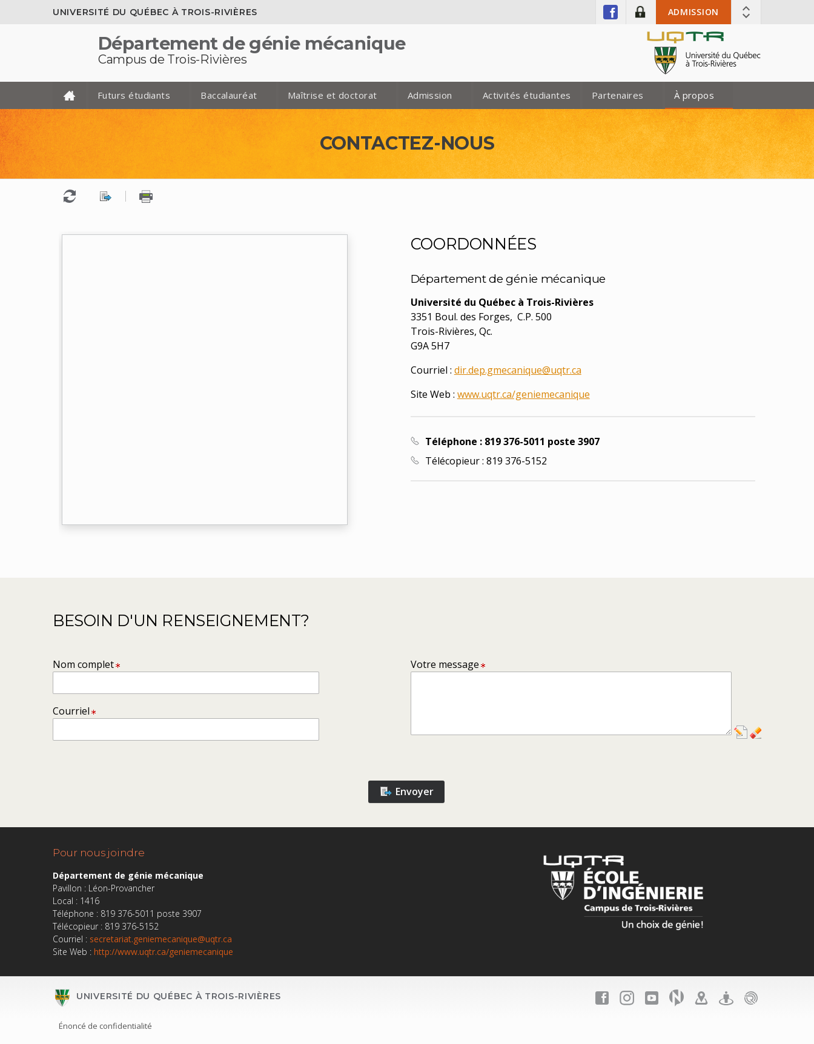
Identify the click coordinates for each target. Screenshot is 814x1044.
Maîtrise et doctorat (332, 95)
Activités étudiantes (527, 95)
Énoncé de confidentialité (105, 1025)
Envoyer (407, 791)
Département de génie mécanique (252, 43)
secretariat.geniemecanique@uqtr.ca (161, 939)
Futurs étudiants (134, 95)
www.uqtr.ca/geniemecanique (523, 394)
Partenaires (618, 95)
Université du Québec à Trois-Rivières (155, 12)
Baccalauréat (228, 95)
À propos (694, 95)
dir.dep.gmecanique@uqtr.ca (517, 370)
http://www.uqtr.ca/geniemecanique (163, 951)
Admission (693, 12)
